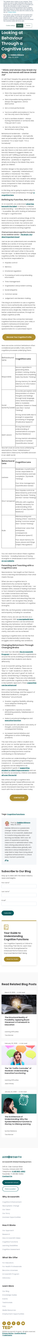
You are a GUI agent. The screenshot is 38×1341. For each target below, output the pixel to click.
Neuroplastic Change (10, 1206)
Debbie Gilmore (17, 55)
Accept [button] (20, 25)
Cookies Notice (20, 1333)
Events (5, 1299)
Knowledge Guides (9, 1295)
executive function (13, 720)
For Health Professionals (12, 1266)
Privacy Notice (8, 1333)
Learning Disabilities (10, 1246)
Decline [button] (28, 25)
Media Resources (9, 1310)
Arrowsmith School (11, 1183)
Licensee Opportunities (11, 1217)
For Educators (7, 1263)
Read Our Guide (12, 959)
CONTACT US (19, 798)
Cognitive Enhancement (12, 1202)
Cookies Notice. (12, 12)
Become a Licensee (10, 1270)
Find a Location (10, 1189)
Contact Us (7, 1176)
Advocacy (6, 1278)
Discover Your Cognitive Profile (19, 337)
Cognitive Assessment (11, 1249)
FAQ (4, 1306)
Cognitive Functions (16, 814)
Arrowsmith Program (10, 1274)
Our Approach (8, 1230)
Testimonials (7, 1302)
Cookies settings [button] (10, 25)
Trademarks (7, 1335)
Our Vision (6, 1209)
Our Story (6, 1213)
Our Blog (5, 1291)
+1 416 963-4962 (18, 1171)
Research (6, 1234)
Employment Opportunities (13, 1314)
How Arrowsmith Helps (11, 1238)
